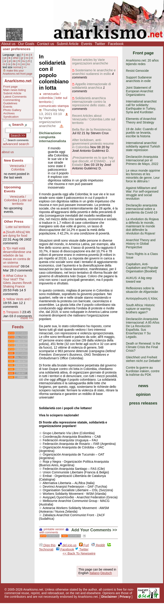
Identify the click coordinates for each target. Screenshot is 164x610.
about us (8, 152)
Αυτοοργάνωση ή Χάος (142, 298)
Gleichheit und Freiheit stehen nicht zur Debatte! (143, 359)
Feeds (18, 327)
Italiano (95, 573)
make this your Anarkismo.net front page (17, 72)
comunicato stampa (54, 106)
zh (28, 61)
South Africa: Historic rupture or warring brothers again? (140, 308)
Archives (9, 113)
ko (28, 64)
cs (4, 64)
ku (23, 61)
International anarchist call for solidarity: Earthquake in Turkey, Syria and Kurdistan (141, 107)
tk (9, 58)
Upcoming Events (12, 189)
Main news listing (14, 90)
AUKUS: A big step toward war (139, 279)
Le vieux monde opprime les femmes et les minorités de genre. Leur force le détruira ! (143, 176)
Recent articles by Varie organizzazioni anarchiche (90, 61)
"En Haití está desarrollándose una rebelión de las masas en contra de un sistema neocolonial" (17, 257)
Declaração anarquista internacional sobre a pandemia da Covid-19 (141, 208)
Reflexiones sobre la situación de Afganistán (142, 290)
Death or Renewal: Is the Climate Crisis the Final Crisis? (143, 347)
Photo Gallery (12, 110)
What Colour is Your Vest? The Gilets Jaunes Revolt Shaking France (17, 281)
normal (17, 67)
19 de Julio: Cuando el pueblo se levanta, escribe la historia (141, 132)
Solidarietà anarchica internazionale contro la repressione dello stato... (90, 101)
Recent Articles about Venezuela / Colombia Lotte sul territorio (93, 119)
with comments (54, 531)
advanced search (16, 144)
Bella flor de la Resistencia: (91, 129)
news (143, 386)
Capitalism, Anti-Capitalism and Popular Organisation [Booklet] (142, 267)
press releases (143, 403)
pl (10, 61)
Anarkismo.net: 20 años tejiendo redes (142, 62)
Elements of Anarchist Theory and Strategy (141, 120)
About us (8, 44)
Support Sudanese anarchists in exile (139, 79)
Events (86, 44)
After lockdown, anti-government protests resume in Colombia (93, 143)
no (26, 58)
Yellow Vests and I (18, 299)
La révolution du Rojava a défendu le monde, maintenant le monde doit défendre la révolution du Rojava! (142, 226)
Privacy (125, 596)
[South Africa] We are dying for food (16, 233)
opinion (143, 394)
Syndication (11, 116)
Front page (10, 86)
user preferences (17, 49)
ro (19, 64)
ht (19, 61)
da (13, 64)
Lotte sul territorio (21, 201)
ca (9, 64)
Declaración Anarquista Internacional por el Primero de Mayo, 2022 (142, 160)
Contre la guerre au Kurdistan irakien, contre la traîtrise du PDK (143, 371)
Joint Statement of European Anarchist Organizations (139, 91)
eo (23, 64)
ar (5, 61)
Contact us (45, 44)
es (27, 54)
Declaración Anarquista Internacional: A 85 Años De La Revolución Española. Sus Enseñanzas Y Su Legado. (142, 328)
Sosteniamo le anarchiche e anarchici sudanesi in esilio (93, 72)
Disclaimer (109, 596)
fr (22, 54)
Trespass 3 (13, 312)
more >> (26, 318)
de (14, 61)
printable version (51, 529)
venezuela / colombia (50, 96)
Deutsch (106, 573)
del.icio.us (67, 545)
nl (32, 58)
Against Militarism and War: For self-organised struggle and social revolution (142, 193)
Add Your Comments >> (94, 530)
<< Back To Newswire (79, 553)
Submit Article (68, 44)
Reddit (98, 545)
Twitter (100, 44)
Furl (84, 545)
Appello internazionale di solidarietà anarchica (91, 85)
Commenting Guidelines (11, 101)
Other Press (13, 221)
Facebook (115, 44)
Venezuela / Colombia (18, 167)
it (31, 54)
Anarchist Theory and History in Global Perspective (141, 243)
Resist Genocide (137, 70)
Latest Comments (15, 96)
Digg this (47, 545)
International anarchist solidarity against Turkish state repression (143, 146)
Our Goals (26, 44)
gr (22, 58)
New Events (13, 160)
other (16, 58)
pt (5, 58)
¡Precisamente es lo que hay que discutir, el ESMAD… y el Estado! (93, 161)
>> (25, 67)
